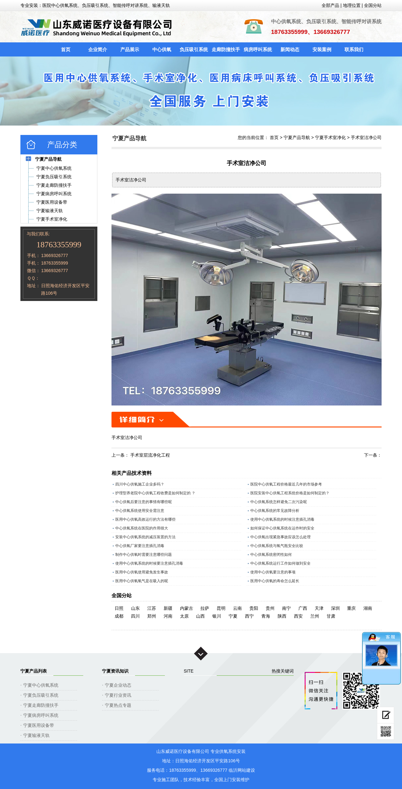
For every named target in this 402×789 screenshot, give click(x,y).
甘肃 (331, 616)
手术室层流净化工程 (150, 455)
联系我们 (354, 49)
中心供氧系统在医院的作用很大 (141, 528)
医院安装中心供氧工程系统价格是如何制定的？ (289, 493)
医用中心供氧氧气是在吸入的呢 (141, 581)
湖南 (367, 608)
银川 (216, 616)
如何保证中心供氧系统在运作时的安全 (282, 528)
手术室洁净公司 (366, 137)
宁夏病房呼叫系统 (40, 715)
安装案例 (321, 49)
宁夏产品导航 (297, 137)
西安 (298, 616)
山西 (200, 616)
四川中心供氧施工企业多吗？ (139, 484)
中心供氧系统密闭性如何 (271, 554)
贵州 (270, 608)
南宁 (286, 608)
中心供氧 (161, 49)
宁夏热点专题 (118, 705)
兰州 (314, 616)
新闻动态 (289, 49)
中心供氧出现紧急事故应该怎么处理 (280, 537)
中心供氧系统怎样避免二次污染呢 (278, 502)
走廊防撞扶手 (226, 49)
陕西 (282, 616)
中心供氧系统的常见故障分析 (274, 510)
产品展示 (129, 49)
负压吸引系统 (194, 49)
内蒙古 (186, 608)
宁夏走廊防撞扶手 (40, 705)
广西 (302, 608)
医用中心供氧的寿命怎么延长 (274, 581)
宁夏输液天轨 (36, 735)
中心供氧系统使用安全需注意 (139, 510)
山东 (135, 608)
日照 (119, 608)
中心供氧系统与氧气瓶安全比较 (276, 546)
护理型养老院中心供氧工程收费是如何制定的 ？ (155, 493)
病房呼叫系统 (258, 49)
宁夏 (233, 616)
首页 (65, 49)
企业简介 (97, 49)
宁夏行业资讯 (118, 695)
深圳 (335, 608)
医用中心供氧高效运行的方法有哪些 (145, 519)
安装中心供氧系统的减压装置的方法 (145, 537)
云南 (237, 608)
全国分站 (373, 5)
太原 (184, 616)
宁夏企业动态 (118, 685)
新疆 (168, 608)
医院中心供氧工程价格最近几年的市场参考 (286, 484)
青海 (265, 616)
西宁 (249, 616)
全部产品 (330, 5)
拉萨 (204, 608)
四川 (135, 616)
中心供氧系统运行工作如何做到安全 (280, 563)
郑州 (151, 616)
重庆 (351, 608)
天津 (319, 608)
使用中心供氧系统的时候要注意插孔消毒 (149, 563)
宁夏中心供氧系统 (40, 685)
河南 (168, 616)
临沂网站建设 (242, 770)
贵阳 (253, 608)
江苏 (151, 608)
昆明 (221, 608)
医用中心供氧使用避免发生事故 (141, 572)
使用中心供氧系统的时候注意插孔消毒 (282, 519)
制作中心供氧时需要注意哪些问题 (143, 554)
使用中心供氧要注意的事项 (273, 572)
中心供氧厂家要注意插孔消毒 (139, 546)
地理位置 (352, 5)
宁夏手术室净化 (330, 137)
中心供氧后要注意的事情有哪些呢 (143, 502)
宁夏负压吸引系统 (40, 695)
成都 (119, 616)
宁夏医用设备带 (38, 725)
